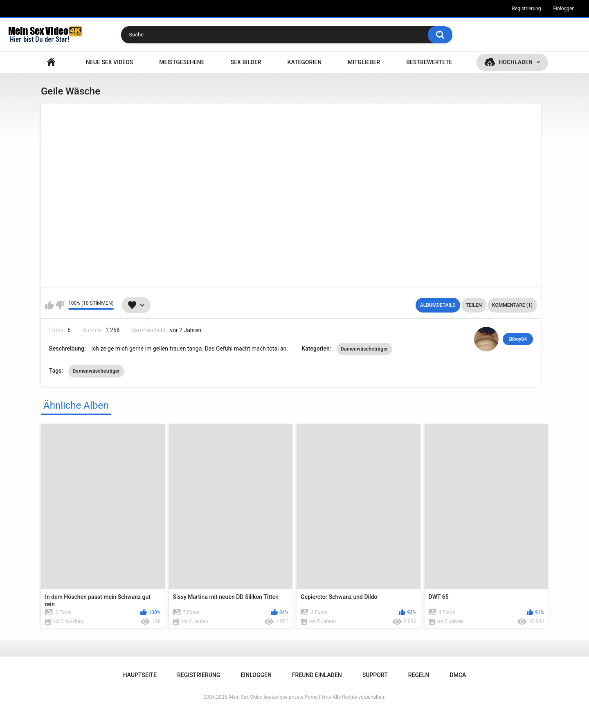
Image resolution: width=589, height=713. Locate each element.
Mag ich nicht (60, 305)
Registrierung (526, 8)
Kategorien (305, 62)
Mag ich (49, 305)
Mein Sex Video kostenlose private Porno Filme (280, 697)
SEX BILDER (246, 62)
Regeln (418, 675)
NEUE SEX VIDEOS (109, 62)
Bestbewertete (429, 62)
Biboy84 (518, 339)
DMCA (458, 675)
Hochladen (516, 62)
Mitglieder (364, 62)
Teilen (474, 305)
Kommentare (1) (512, 305)
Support (375, 675)
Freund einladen (317, 675)
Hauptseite (51, 62)
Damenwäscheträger (364, 349)
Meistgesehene (181, 62)
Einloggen (564, 8)
